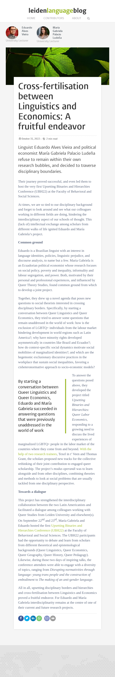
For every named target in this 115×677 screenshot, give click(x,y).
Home (31, 18)
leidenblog (57, 10)
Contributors (54, 18)
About (76, 18)
